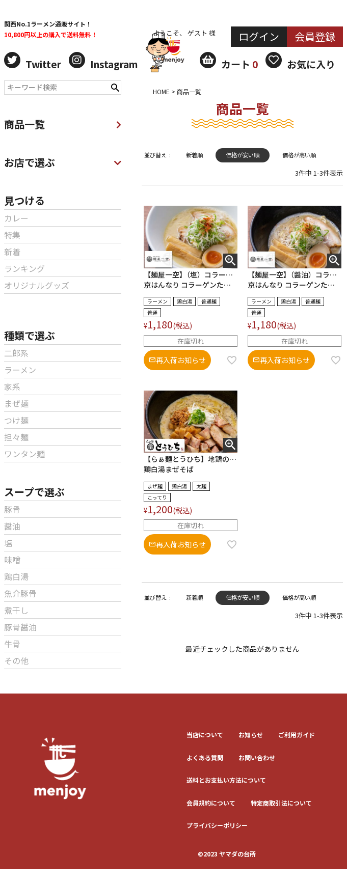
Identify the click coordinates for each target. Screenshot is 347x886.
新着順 (194, 155)
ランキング (24, 268)
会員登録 (315, 36)
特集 (12, 235)
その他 (16, 660)
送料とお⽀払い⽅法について (226, 780)
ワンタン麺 (24, 454)
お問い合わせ (256, 757)
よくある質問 (204, 757)
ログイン (258, 36)
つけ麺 (16, 420)
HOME (161, 91)
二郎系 (16, 353)
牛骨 (12, 644)
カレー (16, 218)
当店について (204, 734)
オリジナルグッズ (36, 285)
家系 (12, 386)
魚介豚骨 (20, 593)
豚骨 (12, 509)
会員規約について (210, 802)
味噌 (12, 559)
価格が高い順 (299, 155)
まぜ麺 (16, 403)
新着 (12, 251)
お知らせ (250, 734)
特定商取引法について (281, 802)
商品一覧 (62, 124)
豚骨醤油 (20, 627)
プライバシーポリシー (217, 825)
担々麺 (16, 437)
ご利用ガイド (296, 734)
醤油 (12, 526)
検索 (115, 86)
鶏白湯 (16, 576)
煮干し (16, 610)
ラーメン (20, 370)
